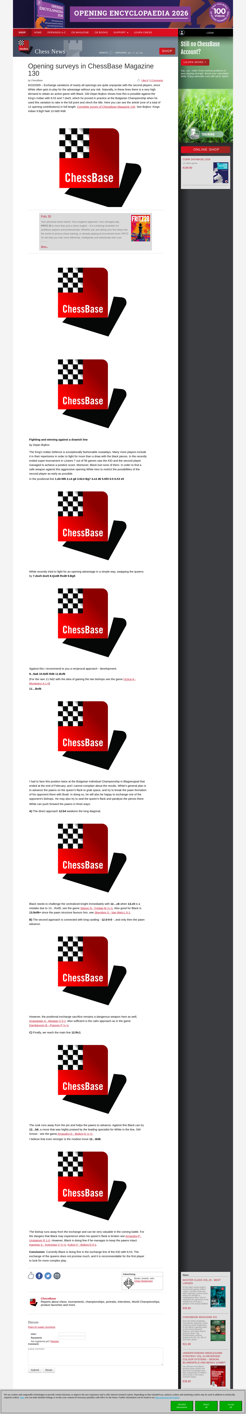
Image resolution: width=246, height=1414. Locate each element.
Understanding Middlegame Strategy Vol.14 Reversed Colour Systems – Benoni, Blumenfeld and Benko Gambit (204, 1358)
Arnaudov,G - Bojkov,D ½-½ (75, 1133)
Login (210, 33)
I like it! (144, 80)
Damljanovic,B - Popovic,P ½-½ (49, 1025)
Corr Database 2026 (196, 159)
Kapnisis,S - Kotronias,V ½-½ (47, 1244)
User (33, 1334)
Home (38, 32)
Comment (33, 1344)
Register (55, 1341)
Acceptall (231, 1406)
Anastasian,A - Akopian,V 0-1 (47, 1021)
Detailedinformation (182, 1406)
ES (137, 53)
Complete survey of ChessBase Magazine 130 (106, 106)
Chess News (50, 51)
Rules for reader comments (41, 1327)
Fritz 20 (46, 216)
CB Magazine (80, 32)
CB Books (101, 32)
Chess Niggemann (143, 1281)
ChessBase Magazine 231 (200, 1317)
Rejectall (206, 1406)
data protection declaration (167, 1397)
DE (129, 53)
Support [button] (121, 32)
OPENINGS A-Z (56, 32)
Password (36, 1338)
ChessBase (48, 1298)
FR (141, 53)
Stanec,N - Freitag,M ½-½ (96, 908)
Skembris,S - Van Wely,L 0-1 (112, 912)
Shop (22, 32)
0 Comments (156, 80)
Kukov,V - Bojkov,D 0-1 (82, 1244)
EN (133, 53)
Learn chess (143, 32)
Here (22, 1397)
